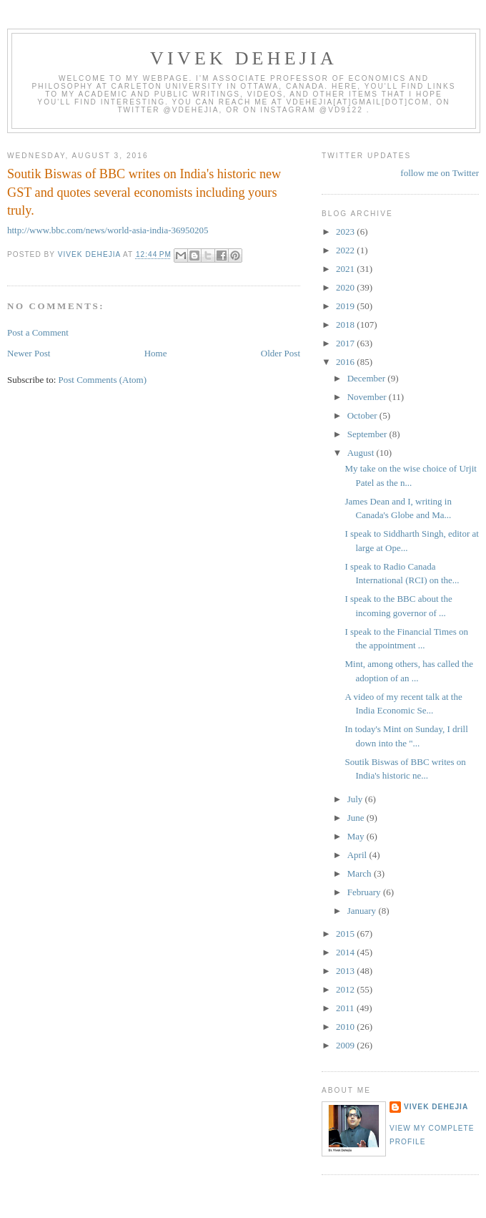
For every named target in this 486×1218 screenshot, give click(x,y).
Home (155, 353)
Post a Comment (38, 332)
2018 (346, 324)
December (367, 378)
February (365, 892)
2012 (346, 989)
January (363, 910)
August (362, 452)
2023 (346, 231)
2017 (346, 343)
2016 (346, 361)
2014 (346, 952)
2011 (346, 1008)
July (356, 799)
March (360, 873)
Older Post (280, 353)
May (357, 836)
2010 (346, 1026)
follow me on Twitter (439, 172)
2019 (346, 306)
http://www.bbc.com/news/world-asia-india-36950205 (108, 230)
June (357, 817)
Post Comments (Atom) (103, 379)
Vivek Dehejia (436, 1107)
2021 (346, 268)
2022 (346, 250)
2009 (346, 1045)
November (368, 396)
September (368, 434)
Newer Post (28, 353)
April (358, 854)
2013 (346, 970)
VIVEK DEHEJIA (243, 58)
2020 (346, 287)
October (363, 415)
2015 (346, 933)
